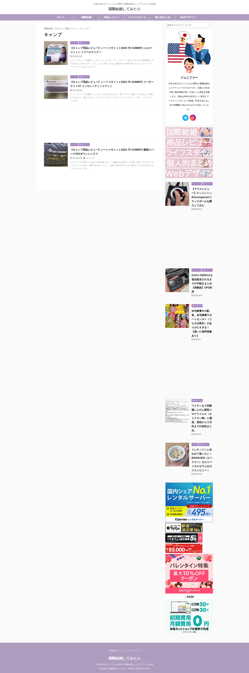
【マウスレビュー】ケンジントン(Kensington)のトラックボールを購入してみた (202, 197)
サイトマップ (134, 651)
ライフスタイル (137, 17)
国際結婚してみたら (124, 9)
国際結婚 (86, 17)
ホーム (61, 17)
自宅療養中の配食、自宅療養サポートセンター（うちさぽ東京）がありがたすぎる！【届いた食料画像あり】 (202, 323)
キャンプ (90, 158)
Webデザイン (188, 17)
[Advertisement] (99, 123)
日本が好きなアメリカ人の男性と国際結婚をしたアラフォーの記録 (124, 664)
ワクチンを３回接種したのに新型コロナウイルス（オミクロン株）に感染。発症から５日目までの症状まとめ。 (202, 418)
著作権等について (116, 651)
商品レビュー (111, 17)
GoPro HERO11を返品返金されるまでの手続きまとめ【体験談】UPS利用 (202, 283)
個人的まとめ (162, 17)
